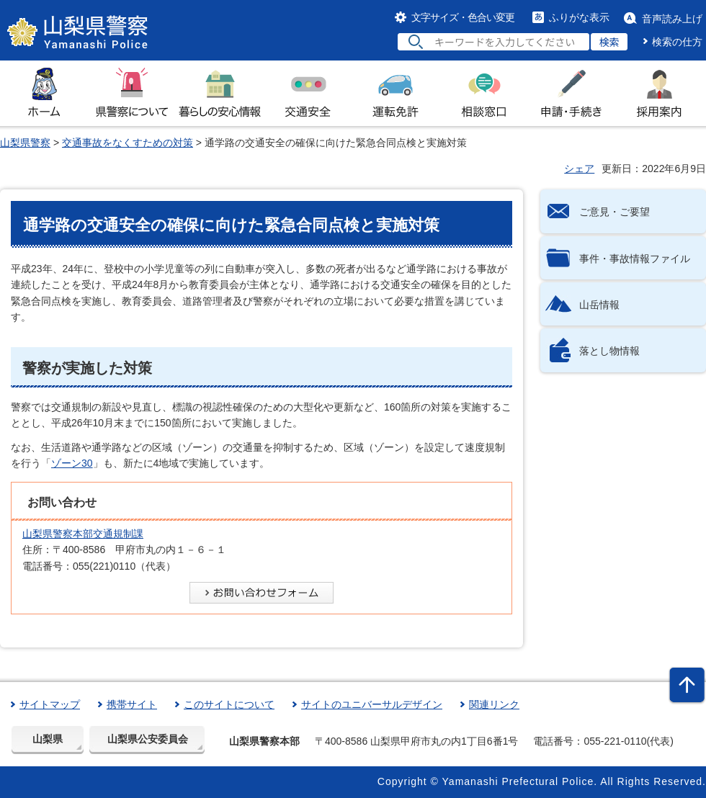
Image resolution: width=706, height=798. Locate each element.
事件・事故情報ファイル (634, 258)
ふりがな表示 (579, 17)
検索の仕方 (677, 42)
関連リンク (494, 704)
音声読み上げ (672, 18)
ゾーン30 (72, 463)
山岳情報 (599, 304)
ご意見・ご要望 (614, 212)
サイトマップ (49, 704)
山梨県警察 (25, 142)
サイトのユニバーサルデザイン (371, 704)
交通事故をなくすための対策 (127, 142)
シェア (579, 168)
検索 (609, 42)
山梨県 (47, 739)
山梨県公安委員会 (147, 739)
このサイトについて (229, 704)
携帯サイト (132, 704)
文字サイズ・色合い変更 (462, 17)
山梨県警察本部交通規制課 (82, 533)
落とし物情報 (609, 351)
